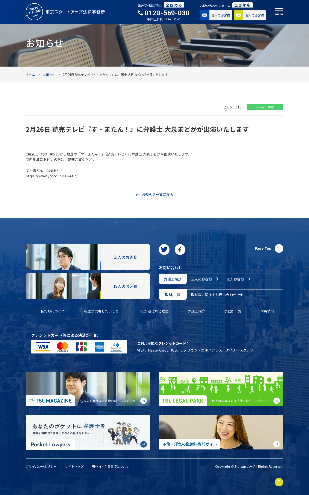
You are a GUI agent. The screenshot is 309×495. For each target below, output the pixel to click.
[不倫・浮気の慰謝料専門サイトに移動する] (221, 432)
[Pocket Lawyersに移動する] (88, 432)
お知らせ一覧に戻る (154, 194)
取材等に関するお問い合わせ (216, 294)
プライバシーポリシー (41, 466)
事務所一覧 (233, 311)
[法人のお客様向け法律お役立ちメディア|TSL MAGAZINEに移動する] (88, 389)
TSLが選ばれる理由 (153, 311)
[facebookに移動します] (180, 249)
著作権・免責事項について (110, 466)
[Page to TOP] (279, 482)
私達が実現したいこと (101, 311)
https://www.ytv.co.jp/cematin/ (52, 175)
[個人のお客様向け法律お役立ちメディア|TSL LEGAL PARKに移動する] (221, 389)
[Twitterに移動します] (164, 249)
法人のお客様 (204, 279)
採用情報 (267, 311)
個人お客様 (238, 279)
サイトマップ (74, 466)
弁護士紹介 (196, 311)
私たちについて (53, 311)
